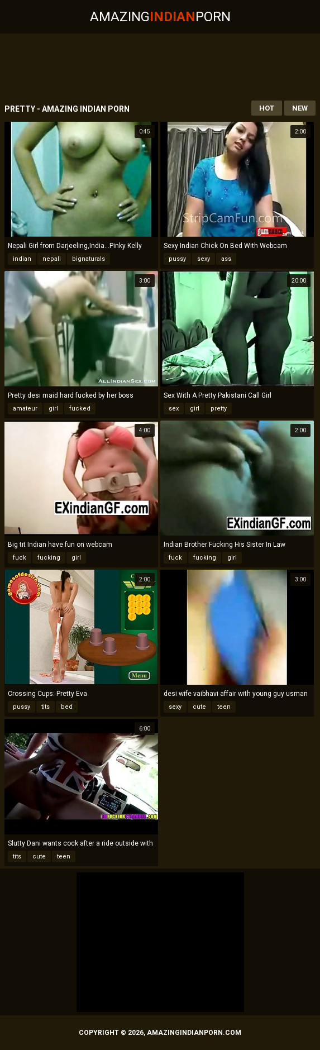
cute (199, 706)
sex (174, 408)
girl (53, 408)
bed (67, 706)
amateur (25, 408)
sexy (203, 258)
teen (224, 706)
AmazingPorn (160, 17)
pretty (219, 408)
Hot (266, 108)
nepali (51, 258)
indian (22, 258)
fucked (79, 408)
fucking (48, 557)
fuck (19, 557)
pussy (177, 258)
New (300, 108)
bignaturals (88, 258)
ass (226, 258)
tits (45, 706)
